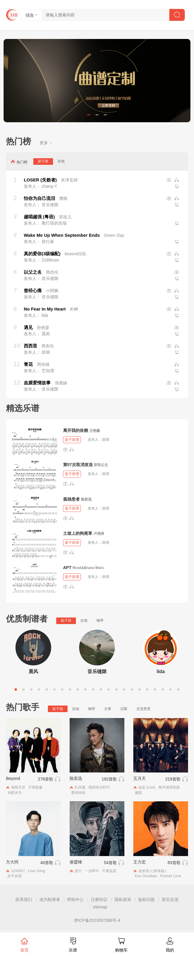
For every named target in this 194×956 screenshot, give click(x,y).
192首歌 (109, 779)
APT (67, 567)
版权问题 (146, 899)
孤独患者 (71, 499)
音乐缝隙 (97, 671)
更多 (46, 142)
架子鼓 (43, 161)
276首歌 (45, 779)
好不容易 (14, 876)
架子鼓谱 (72, 440)
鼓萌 (105, 440)
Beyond (13, 778)
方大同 (12, 862)
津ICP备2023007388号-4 (97, 920)
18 (147, 689)
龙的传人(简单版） (153, 871)
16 (132, 689)
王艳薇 (94, 431)
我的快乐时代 (99, 787)
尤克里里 (143, 709)
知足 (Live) (146, 787)
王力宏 (139, 862)
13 (108, 689)
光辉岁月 (14, 793)
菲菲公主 (101, 465)
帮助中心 (75, 899)
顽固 (138, 793)
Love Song (36, 871)
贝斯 (123, 709)
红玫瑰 (80, 787)
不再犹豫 (35, 787)
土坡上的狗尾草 (77, 533)
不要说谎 (109, 871)
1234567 (18, 871)
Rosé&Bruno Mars (88, 568)
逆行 (78, 871)
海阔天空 (18, 787)
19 (155, 689)
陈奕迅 (86, 499)
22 (178, 689)
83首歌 (174, 862)
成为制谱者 (49, 899)
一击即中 (92, 871)
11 (93, 689)
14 (116, 689)
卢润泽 (98, 534)
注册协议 (99, 899)
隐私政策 (123, 899)
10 (85, 689)
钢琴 (100, 620)
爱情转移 (78, 793)
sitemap (100, 907)
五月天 (139, 778)
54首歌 (110, 862)
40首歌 (46, 862)
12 (101, 689)
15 (124, 689)
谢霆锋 (76, 862)
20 (163, 689)
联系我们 (23, 899)
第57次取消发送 (78, 464)
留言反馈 (170, 899)
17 (139, 689)
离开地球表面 (169, 787)
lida (161, 671)
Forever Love (170, 876)
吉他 (61, 161)
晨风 (33, 671)
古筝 (107, 709)
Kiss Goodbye (146, 876)
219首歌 (173, 779)
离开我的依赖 (75, 430)
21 (170, 689)
